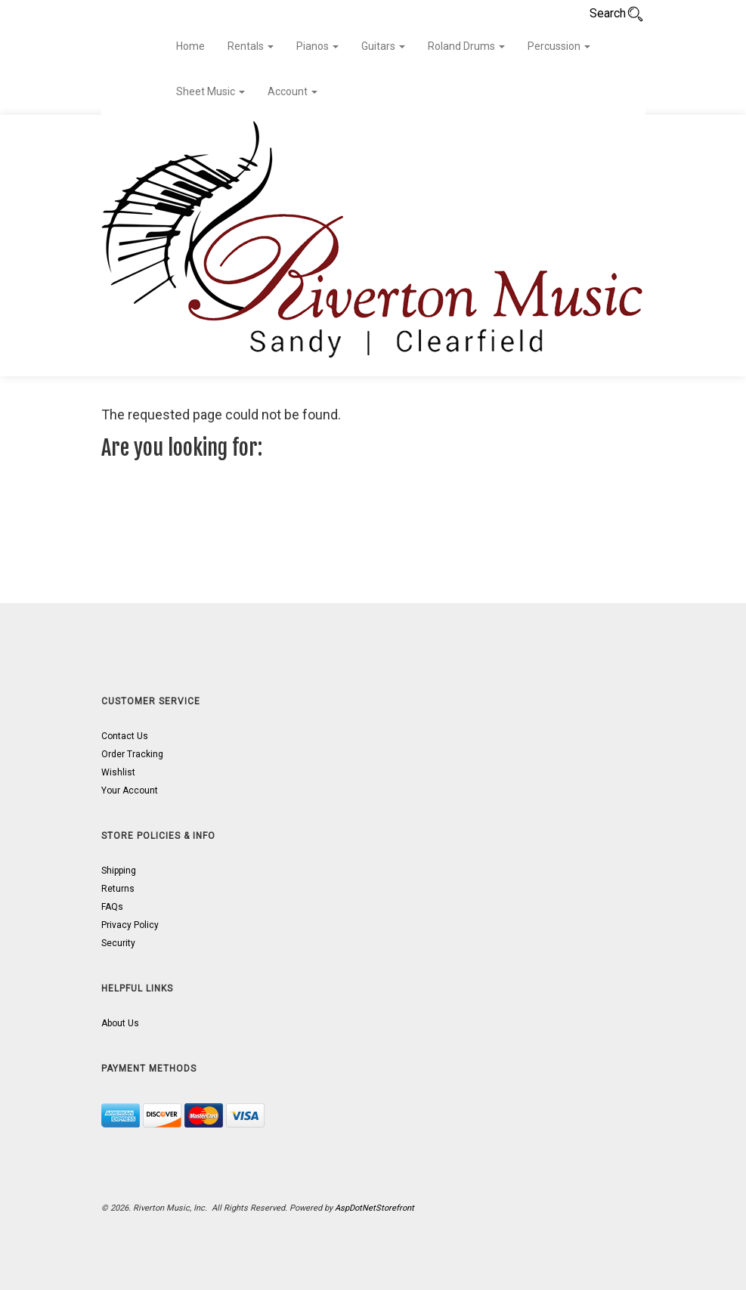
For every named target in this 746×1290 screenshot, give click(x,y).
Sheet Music (210, 91)
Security (118, 943)
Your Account (129, 790)
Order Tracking (132, 754)
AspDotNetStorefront (374, 1208)
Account (292, 91)
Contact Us (124, 736)
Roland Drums (466, 46)
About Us (120, 1023)
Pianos (317, 46)
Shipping (118, 870)
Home (190, 46)
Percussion (559, 46)
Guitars (383, 46)
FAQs (112, 907)
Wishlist (118, 772)
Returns (118, 888)
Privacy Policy (130, 925)
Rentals (251, 46)
